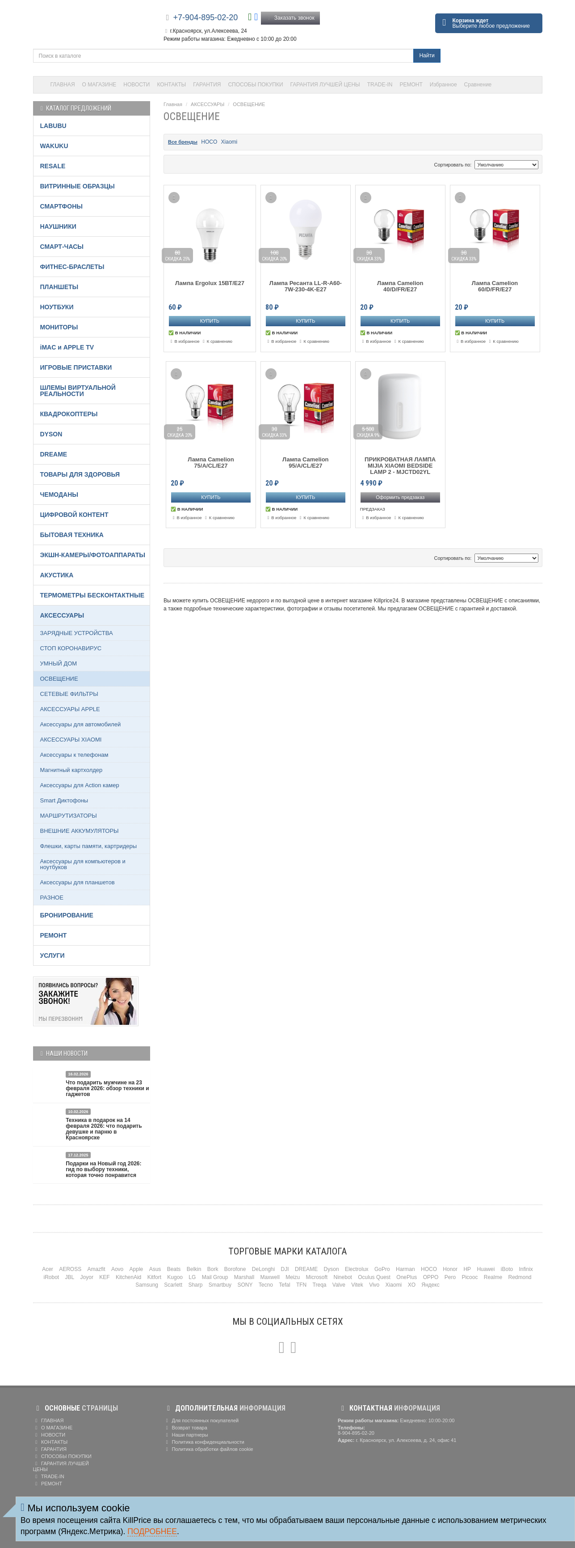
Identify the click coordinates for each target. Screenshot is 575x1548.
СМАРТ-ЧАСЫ (62, 246)
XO (412, 1285)
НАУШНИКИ (58, 226)
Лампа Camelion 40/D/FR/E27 (400, 286)
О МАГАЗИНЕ (99, 84)
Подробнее (152, 1531)
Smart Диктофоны (64, 800)
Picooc (470, 1277)
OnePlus (406, 1277)
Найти (426, 55)
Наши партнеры (186, 1434)
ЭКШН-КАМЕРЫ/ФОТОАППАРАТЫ (92, 555)
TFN (301, 1285)
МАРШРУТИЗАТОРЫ (68, 815)
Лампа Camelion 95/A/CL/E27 (305, 462)
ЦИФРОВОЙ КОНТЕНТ (74, 514)
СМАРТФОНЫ (61, 206)
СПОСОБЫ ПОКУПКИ (255, 84)
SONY (244, 1285)
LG (192, 1277)
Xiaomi (229, 142)
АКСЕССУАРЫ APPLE (70, 709)
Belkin (194, 1269)
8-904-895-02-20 (356, 1433)
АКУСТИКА (57, 575)
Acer (47, 1269)
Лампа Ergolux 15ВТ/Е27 (209, 283)
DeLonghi (263, 1269)
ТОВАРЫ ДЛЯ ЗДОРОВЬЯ (80, 474)
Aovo (117, 1269)
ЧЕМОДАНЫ (59, 494)
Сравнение (478, 84)
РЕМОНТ (410, 84)
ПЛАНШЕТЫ (59, 286)
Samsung (146, 1285)
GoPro (382, 1269)
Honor (450, 1269)
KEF (104, 1277)
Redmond (519, 1277)
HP (467, 1269)
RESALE (53, 166)
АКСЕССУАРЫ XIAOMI (71, 739)
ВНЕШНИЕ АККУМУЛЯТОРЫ (79, 830)
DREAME (53, 454)
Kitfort (154, 1277)
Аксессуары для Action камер (79, 785)
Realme (493, 1277)
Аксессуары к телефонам (74, 754)
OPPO (431, 1277)
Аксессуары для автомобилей (80, 724)
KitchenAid (128, 1277)
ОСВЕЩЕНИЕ (249, 104)
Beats (174, 1269)
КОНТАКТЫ (171, 84)
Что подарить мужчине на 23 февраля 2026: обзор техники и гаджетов (107, 1088)
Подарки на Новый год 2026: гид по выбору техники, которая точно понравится (103, 1169)
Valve (338, 1285)
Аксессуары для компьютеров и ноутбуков (83, 864)
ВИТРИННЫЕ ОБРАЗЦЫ (77, 186)
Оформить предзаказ (400, 497)
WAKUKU (54, 145)
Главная (173, 104)
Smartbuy (220, 1285)
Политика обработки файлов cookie (208, 1449)
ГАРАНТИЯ (207, 84)
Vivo (374, 1285)
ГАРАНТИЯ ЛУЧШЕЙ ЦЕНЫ (325, 84)
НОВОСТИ (136, 84)
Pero (450, 1277)
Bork (212, 1269)
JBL (70, 1277)
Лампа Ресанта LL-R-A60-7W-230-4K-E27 (305, 286)
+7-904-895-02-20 (205, 17)
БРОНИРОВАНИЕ (66, 915)
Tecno (266, 1285)
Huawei (486, 1269)
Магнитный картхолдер (71, 770)
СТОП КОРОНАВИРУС (71, 648)
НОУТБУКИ (57, 307)
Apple (136, 1269)
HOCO (209, 142)
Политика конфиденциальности (204, 1442)
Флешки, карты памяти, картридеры (88, 846)
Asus (155, 1269)
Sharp (195, 1285)
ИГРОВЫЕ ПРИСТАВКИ (76, 367)
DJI (285, 1269)
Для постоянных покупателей (201, 1420)
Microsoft (317, 1277)
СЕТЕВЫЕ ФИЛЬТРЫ (69, 694)
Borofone (235, 1269)
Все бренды (182, 142)
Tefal (284, 1285)
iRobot (51, 1277)
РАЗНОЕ (51, 897)
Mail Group (215, 1277)
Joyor (86, 1277)
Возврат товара (185, 1427)
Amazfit (96, 1269)
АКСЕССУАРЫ (207, 104)
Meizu (292, 1277)
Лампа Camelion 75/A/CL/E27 (211, 462)
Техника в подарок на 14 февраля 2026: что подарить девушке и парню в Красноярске (104, 1129)
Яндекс (430, 1285)
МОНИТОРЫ (59, 327)
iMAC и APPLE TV (67, 347)
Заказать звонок (290, 18)
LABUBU (53, 125)
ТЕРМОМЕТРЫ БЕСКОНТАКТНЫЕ (92, 595)
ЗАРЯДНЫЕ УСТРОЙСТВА (76, 633)
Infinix (526, 1269)
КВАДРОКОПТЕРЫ (69, 414)
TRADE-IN (380, 84)
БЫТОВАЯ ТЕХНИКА (72, 534)
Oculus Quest (374, 1277)
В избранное (184, 341)
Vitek (357, 1285)
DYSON (51, 434)
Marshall (244, 1277)
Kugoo (175, 1277)
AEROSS (70, 1269)
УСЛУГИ (52, 955)
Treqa (320, 1285)
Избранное (443, 84)
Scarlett (173, 1285)
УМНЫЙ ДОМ (58, 663)
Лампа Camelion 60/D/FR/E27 (495, 286)
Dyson (331, 1269)
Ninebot (343, 1277)
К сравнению (216, 341)
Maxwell (269, 1277)
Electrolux (357, 1269)
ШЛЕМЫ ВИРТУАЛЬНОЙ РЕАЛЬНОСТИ (78, 390)
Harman (405, 1269)
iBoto (507, 1269)
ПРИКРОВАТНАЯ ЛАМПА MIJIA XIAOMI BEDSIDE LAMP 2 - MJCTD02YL (400, 466)
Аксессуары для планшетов (77, 882)
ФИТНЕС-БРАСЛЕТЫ (72, 266)
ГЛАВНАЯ (62, 84)
